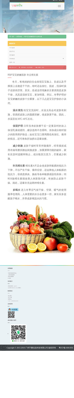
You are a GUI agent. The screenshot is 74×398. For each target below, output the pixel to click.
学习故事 (12, 44)
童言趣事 (12, 51)
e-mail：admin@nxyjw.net (13, 297)
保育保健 (19, 33)
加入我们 (10, 292)
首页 (13, 33)
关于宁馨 (10, 294)
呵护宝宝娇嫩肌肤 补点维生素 (33, 33)
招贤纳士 (10, 295)
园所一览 (12, 58)
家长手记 (12, 48)
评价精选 (37, 55)
